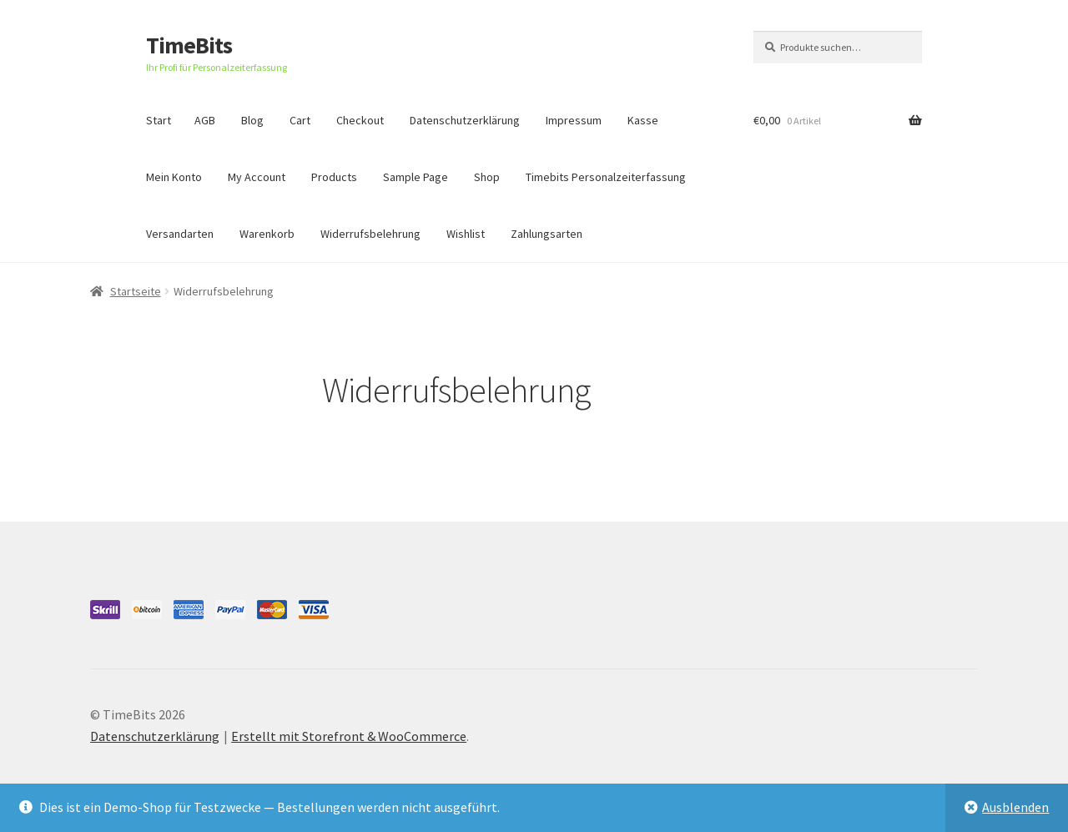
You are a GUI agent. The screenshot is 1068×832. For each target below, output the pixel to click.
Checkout (360, 120)
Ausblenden (1015, 807)
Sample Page (415, 176)
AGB (204, 120)
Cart (300, 120)
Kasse (642, 120)
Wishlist (465, 233)
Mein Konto (174, 176)
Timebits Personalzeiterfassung (606, 176)
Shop (487, 176)
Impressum (574, 120)
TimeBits (189, 45)
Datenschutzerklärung (465, 120)
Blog (252, 120)
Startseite (135, 291)
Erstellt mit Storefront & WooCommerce (348, 736)
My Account (256, 176)
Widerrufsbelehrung (370, 233)
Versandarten (180, 233)
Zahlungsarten (546, 233)
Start (158, 120)
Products (334, 176)
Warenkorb (267, 233)
